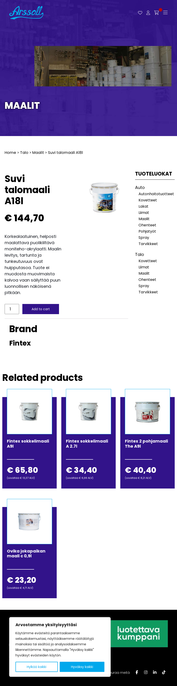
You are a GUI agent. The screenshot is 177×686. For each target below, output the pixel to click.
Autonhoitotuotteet (156, 194)
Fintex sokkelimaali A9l (28, 443)
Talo (24, 152)
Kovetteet (148, 200)
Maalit (22, 105)
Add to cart (41, 309)
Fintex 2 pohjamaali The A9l (146, 443)
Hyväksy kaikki (82, 667)
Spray (144, 237)
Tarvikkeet (148, 243)
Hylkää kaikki (36, 667)
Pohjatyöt (147, 231)
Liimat (144, 212)
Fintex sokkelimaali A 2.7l (87, 443)
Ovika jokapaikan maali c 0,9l (26, 553)
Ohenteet (147, 225)
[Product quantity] (12, 309)
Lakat (143, 206)
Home (10, 152)
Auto (140, 187)
